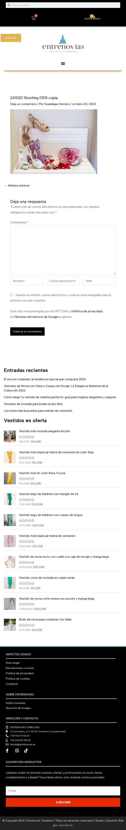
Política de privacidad (87, 311)
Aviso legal (12, 663)
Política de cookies (18, 678)
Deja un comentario (23, 104)
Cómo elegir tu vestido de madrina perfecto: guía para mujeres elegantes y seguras (60, 397)
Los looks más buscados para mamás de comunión (38, 410)
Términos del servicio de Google (36, 317)
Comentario (19, 222)
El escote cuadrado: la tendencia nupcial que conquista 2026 (45, 379)
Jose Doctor (65, 825)
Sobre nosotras (15, 703)
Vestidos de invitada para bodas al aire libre (33, 404)
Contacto (12, 684)
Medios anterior (17, 185)
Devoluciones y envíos (20, 668)
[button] (63, 63)
